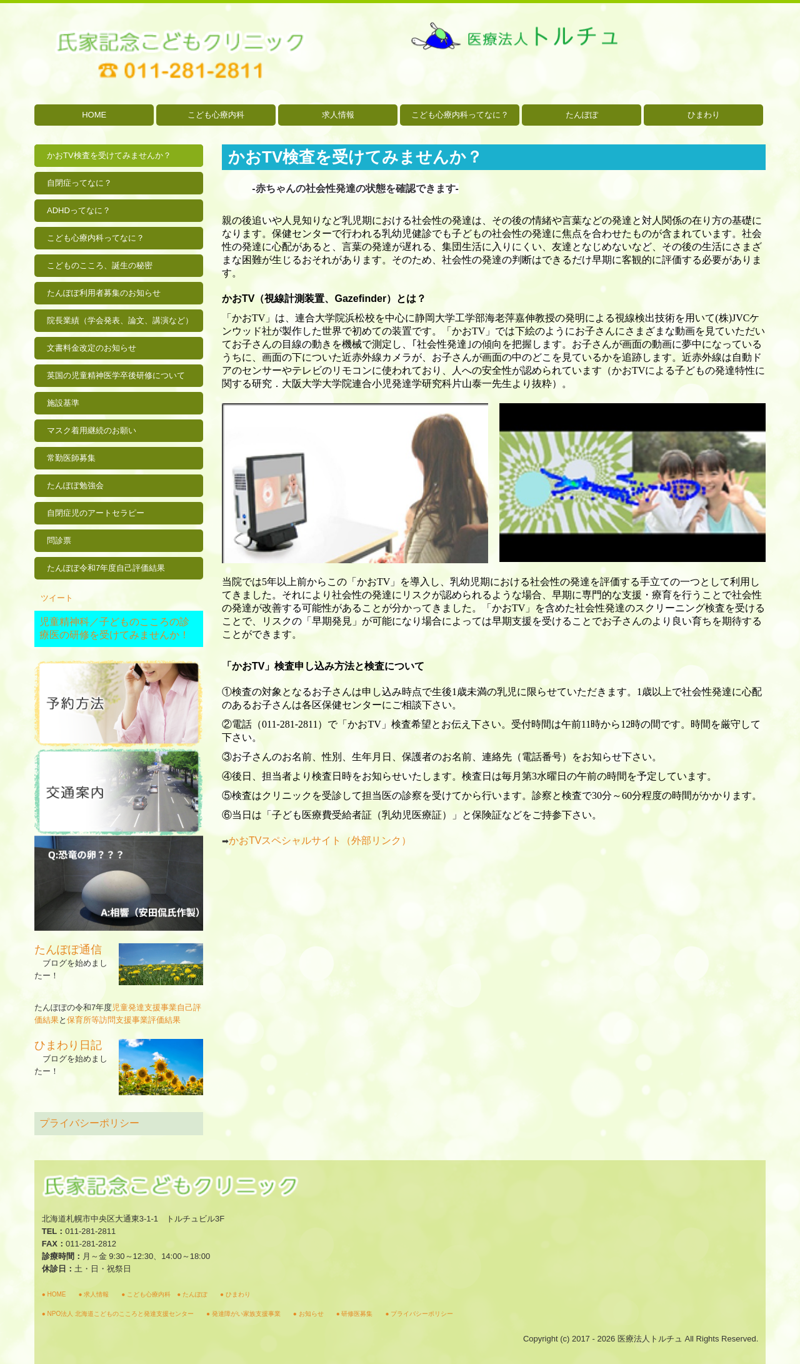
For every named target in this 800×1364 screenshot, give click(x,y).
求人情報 (338, 114)
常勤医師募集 (71, 458)
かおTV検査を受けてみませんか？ (109, 155)
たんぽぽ (582, 114)
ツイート (57, 598)
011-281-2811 (90, 1231)
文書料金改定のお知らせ (91, 348)
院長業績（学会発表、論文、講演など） (120, 320)
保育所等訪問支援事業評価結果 (124, 1020)
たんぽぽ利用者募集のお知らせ (104, 293)
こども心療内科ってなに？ (460, 114)
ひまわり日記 (68, 1045)
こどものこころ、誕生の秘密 (99, 265)
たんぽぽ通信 (68, 949)
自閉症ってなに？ (79, 183)
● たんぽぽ (192, 1294)
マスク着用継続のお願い (91, 430)
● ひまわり (235, 1294)
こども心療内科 (216, 114)
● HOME (54, 1294)
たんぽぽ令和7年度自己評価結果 (106, 568)
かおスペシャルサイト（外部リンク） (320, 840)
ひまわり (704, 114)
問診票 (59, 540)
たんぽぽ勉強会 (75, 485)
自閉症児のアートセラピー (95, 513)
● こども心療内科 (146, 1294)
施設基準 (63, 403)
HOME (94, 114)
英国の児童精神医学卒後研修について (116, 375)
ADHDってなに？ (79, 210)
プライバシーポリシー (89, 1123)
